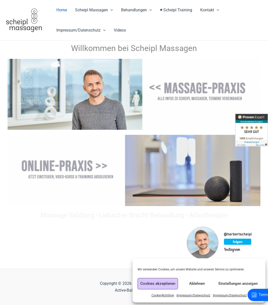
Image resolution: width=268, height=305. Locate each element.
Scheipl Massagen (94, 10)
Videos (120, 30)
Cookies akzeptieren (157, 283)
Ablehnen (197, 283)
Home (61, 10)
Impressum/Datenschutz (193, 295)
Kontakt (209, 10)
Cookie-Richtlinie (162, 295)
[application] (110, 10)
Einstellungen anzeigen (238, 283)
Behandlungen (136, 10)
